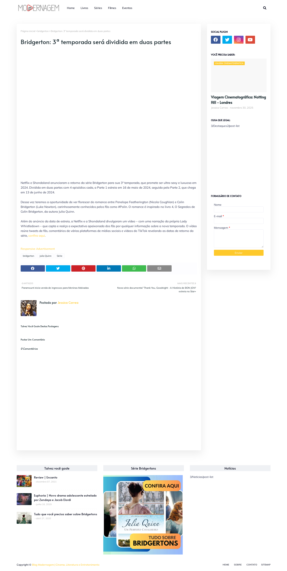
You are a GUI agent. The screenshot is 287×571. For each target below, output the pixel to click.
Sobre (238, 564)
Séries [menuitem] (98, 8)
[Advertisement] (241, 159)
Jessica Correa (67, 302)
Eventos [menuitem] (127, 8)
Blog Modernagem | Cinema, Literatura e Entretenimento (65, 564)
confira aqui (36, 235)
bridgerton (43, 31)
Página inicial (28, 31)
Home (226, 564)
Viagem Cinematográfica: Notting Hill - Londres (238, 100)
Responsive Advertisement (38, 249)
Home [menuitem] (71, 8)
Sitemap (266, 564)
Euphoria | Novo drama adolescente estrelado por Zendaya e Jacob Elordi (65, 497)
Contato (251, 564)
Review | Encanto (45, 477)
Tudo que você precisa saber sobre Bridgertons (65, 514)
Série (59, 255)
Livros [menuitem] (84, 8)
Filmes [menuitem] (112, 8)
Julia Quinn (45, 255)
